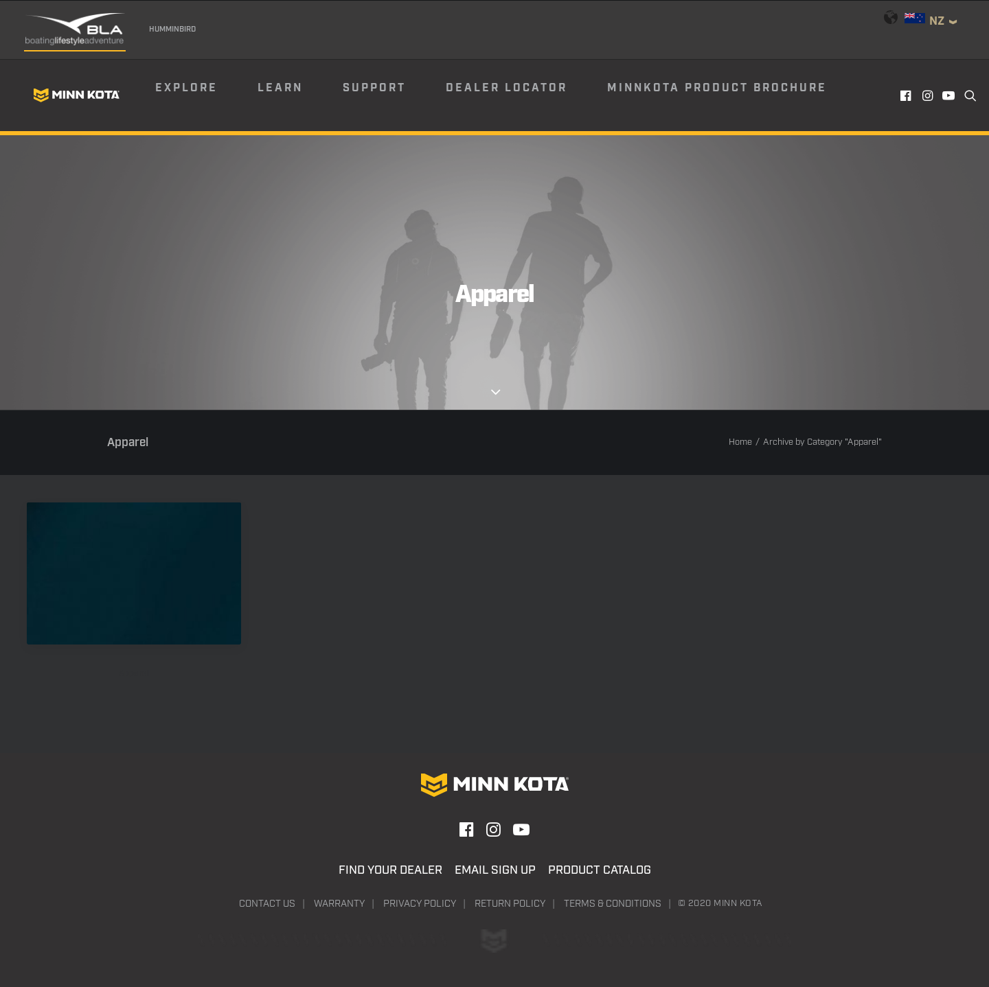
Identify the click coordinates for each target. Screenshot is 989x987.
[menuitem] (205, 95)
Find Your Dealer (390, 870)
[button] (907, 95)
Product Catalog (599, 870)
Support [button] (374, 88)
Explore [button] (186, 88)
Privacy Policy (419, 904)
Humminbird (172, 29)
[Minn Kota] (76, 95)
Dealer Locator (506, 88)
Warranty (339, 904)
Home (740, 442)
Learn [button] (280, 88)
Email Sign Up (495, 870)
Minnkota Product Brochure (717, 88)
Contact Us (267, 904)
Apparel (134, 674)
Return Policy (510, 904)
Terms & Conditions (612, 904)
